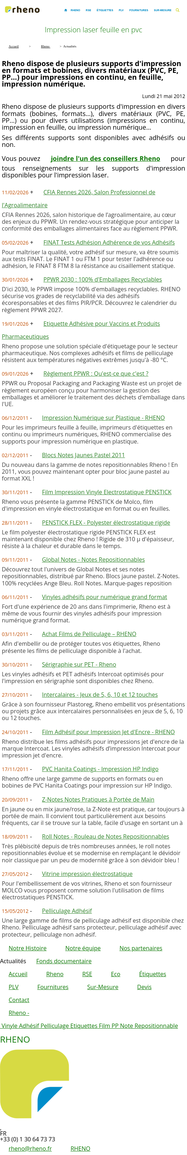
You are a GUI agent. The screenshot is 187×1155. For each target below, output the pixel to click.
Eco (115, 974)
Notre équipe (83, 948)
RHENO (80, 1148)
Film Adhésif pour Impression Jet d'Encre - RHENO (108, 732)
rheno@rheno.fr (30, 1148)
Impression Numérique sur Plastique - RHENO (103, 418)
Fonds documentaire (64, 961)
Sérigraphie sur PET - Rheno (79, 664)
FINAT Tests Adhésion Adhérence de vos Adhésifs (109, 242)
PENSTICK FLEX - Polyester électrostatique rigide (106, 523)
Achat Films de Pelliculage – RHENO (89, 634)
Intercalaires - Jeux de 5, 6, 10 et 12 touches (100, 695)
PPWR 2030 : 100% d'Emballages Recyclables (103, 279)
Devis (144, 987)
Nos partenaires (140, 948)
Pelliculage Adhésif (67, 911)
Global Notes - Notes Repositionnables (93, 559)
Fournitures (53, 987)
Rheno (54, 974)
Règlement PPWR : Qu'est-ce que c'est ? (96, 373)
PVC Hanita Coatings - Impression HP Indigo (100, 769)
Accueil (18, 974)
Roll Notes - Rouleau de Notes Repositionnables (105, 836)
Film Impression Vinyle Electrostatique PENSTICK (107, 492)
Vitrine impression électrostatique (87, 874)
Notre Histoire (27, 948)
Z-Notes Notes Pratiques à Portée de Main (98, 799)
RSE (87, 974)
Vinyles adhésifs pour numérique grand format (104, 597)
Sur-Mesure (103, 987)
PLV (14, 987)
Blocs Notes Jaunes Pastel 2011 (83, 455)
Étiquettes (152, 974)
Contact (19, 1000)
